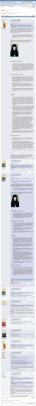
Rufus (20, 400)
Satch (3, 329)
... (5, 15)
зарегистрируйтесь (3, 5)
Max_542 (4, 160)
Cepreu (4, 19)
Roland (4, 300)
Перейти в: (27, 403)
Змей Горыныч (5, 318)
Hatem (4, 373)
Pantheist (4, 352)
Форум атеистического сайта (8, 2)
